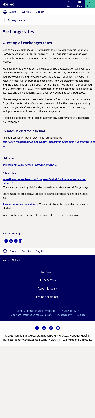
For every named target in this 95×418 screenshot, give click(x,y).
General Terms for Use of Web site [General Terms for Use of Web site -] (35, 310)
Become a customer (46, 296)
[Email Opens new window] (20, 241)
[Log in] (90, 4)
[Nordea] (8, 4)
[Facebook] (37, 327)
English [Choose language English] (40, 11)
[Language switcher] (5, 12)
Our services (46, 280)
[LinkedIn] (44, 327)
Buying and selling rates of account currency (30, 164)
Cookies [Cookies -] (81, 314)
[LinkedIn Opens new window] (16, 241)
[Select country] (14, 261)
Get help (46, 271)
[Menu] (80, 4)
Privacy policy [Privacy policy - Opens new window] (69, 310)
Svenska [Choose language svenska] (26, 11)
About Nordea (46, 288)
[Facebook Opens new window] (6, 241)
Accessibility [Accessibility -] (64, 314)
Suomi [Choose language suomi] (12, 11)
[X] (51, 327)
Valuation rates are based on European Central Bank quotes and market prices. (44, 181)
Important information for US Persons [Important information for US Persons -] (31, 314)
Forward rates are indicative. (20, 204)
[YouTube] (57, 327)
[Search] (70, 4)
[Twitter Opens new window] (11, 241)
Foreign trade (16, 20)
